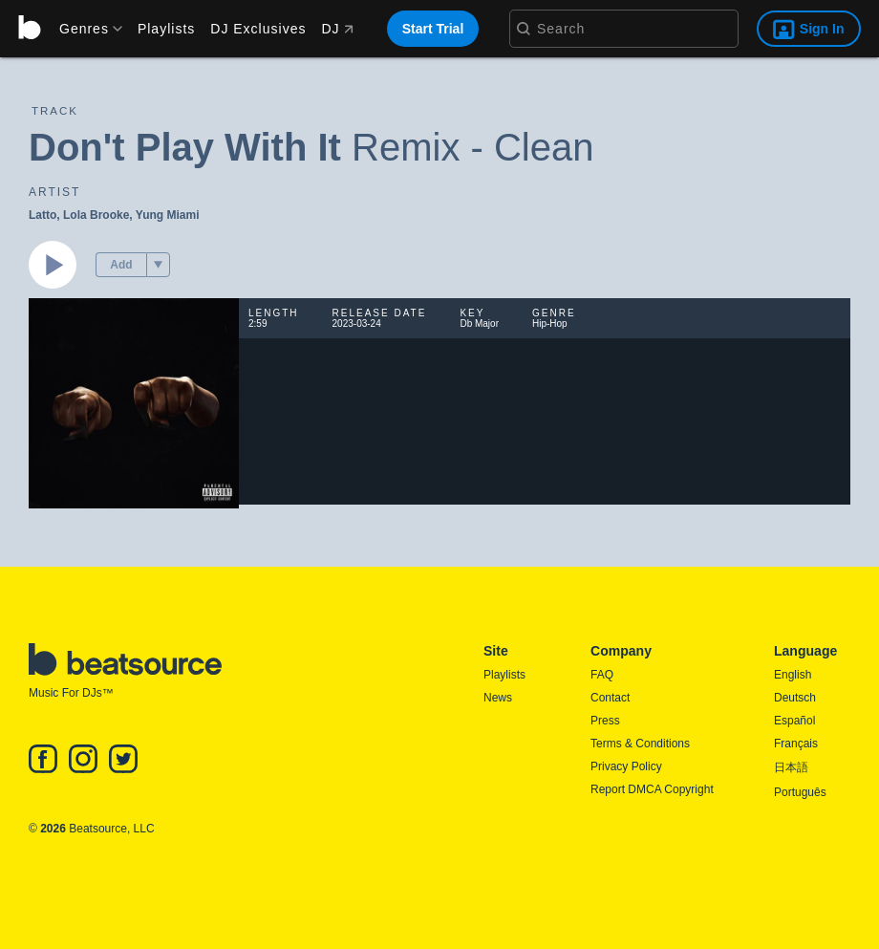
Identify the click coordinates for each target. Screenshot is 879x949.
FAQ (601, 674)
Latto (42, 215)
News (497, 697)
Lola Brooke (96, 215)
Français (796, 743)
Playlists (166, 28)
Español (794, 720)
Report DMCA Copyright (652, 789)
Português (800, 792)
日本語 (791, 767)
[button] (158, 264)
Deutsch (795, 697)
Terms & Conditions (640, 743)
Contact (610, 697)
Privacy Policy (626, 766)
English (792, 674)
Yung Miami (168, 215)
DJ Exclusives (258, 28)
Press (605, 720)
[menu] (84, 28)
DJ (337, 28)
